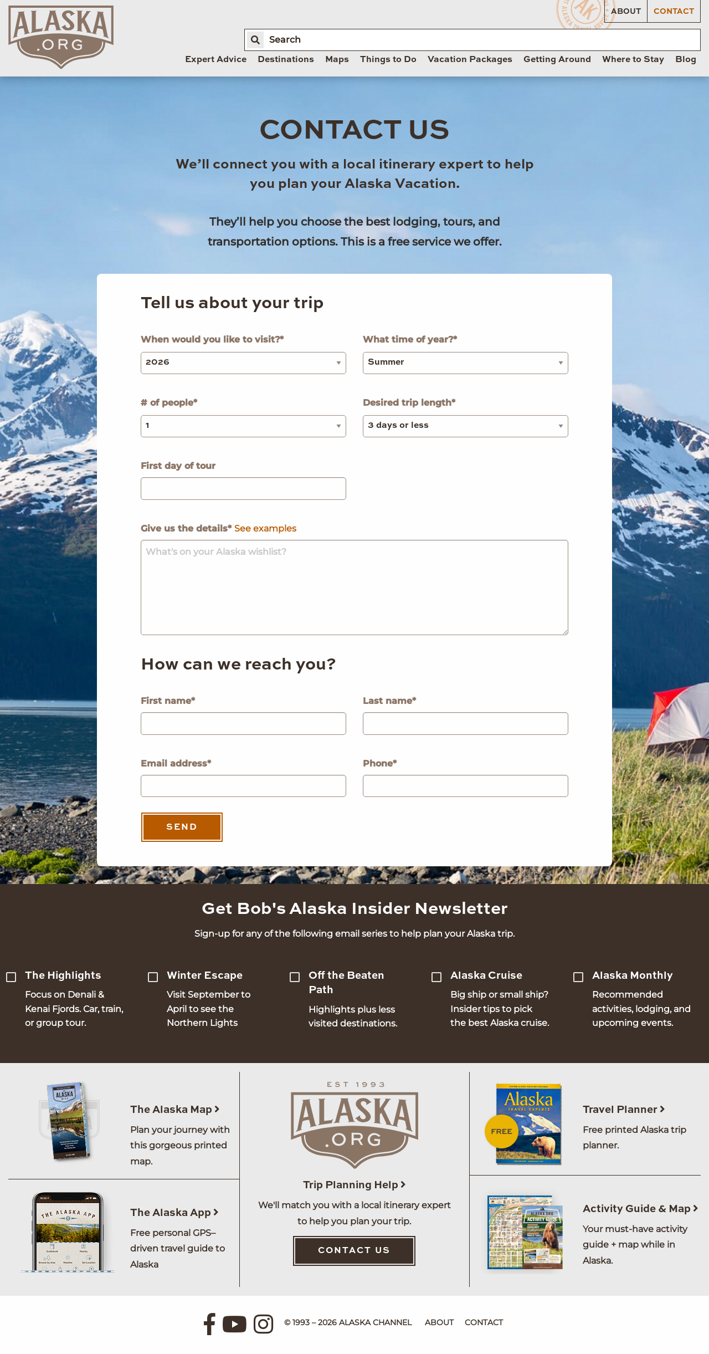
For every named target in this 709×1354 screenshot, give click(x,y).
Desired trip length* (465, 417)
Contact (674, 12)
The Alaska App (174, 1213)
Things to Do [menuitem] (388, 59)
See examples (265, 528)
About (626, 12)
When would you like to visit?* (243, 354)
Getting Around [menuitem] (557, 59)
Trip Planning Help (354, 1185)
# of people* (243, 417)
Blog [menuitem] (685, 59)
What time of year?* (465, 354)
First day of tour (243, 480)
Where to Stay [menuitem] (633, 59)
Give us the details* (354, 579)
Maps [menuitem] (337, 59)
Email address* (243, 778)
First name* (243, 715)
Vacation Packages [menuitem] (470, 59)
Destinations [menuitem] (286, 59)
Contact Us (354, 1250)
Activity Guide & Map (640, 1209)
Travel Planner (624, 1110)
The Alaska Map (175, 1110)
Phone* (465, 778)
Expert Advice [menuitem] (215, 59)
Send (182, 827)
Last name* (465, 715)
